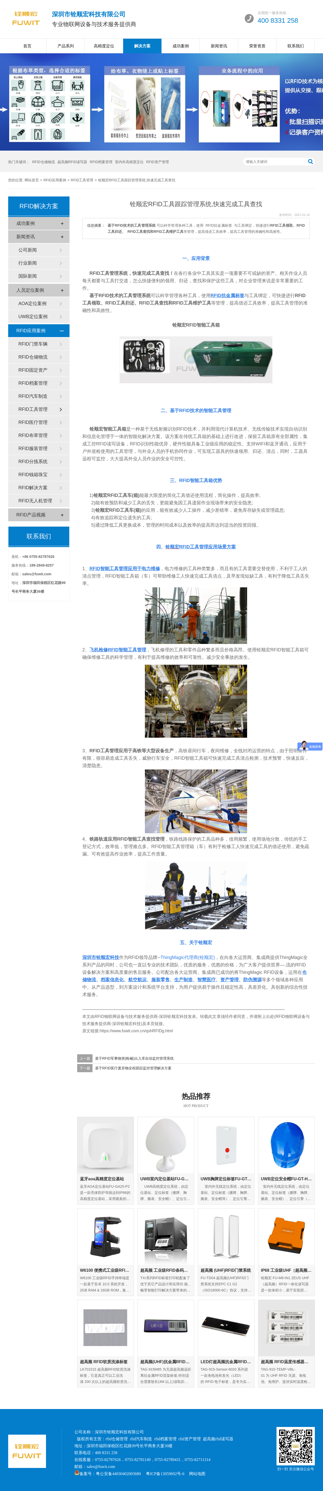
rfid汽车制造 (141, 1439)
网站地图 (197, 1474)
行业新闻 (27, 263)
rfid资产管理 (190, 1439)
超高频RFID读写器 (72, 162)
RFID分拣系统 (33, 461)
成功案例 (180, 46)
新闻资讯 (219, 46)
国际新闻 (27, 276)
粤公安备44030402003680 (118, 1474)
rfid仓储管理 (117, 1439)
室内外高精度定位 (129, 162)
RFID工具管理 (82, 180)
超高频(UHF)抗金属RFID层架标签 (165, 1362)
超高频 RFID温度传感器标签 (286, 1362)
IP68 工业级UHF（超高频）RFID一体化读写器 (286, 1270)
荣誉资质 (257, 46)
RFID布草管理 (33, 435)
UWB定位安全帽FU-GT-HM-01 (286, 1179)
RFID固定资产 (33, 370)
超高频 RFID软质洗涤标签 (104, 1362)
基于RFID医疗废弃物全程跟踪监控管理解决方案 (133, 1068)
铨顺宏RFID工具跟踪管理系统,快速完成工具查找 (137, 180)
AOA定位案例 (32, 303)
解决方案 (142, 46)
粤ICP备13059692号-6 (165, 1474)
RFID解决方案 (33, 487)
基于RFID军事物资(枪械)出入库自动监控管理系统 (134, 1058)
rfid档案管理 (165, 1439)
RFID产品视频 (30, 514)
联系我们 (295, 46)
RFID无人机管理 (35, 500)
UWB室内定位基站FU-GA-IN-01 (165, 1179)
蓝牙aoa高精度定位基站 (102, 1179)
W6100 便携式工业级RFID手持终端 (105, 1270)
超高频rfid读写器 (218, 1439)
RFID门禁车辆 (33, 344)
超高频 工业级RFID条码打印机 (165, 1270)
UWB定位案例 (33, 316)
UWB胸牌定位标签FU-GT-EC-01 (226, 1179)
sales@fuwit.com (101, 1466)
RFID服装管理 (33, 448)
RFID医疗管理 (33, 422)
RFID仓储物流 (43, 162)
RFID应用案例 (54, 180)
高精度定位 (104, 46)
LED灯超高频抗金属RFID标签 (226, 1362)
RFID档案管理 (101, 162)
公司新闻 (27, 250)
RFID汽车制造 (33, 396)
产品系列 (65, 46)
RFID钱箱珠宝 (33, 474)
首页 (27, 46)
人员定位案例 (30, 290)
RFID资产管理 (157, 162)
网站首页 (32, 180)
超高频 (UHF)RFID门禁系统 (226, 1270)
